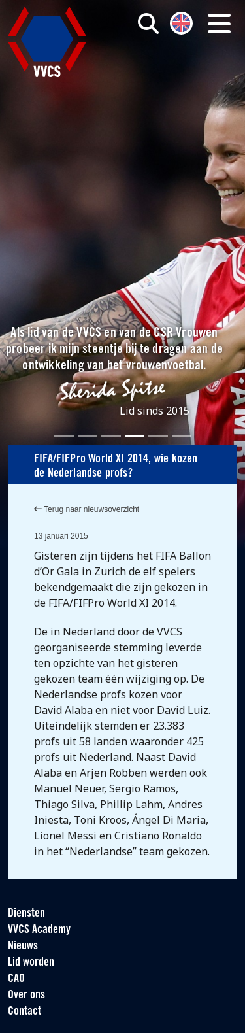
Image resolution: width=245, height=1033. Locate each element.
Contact (24, 1012)
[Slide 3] (111, 436)
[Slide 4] (134, 436)
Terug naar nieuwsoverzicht (86, 509)
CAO (16, 979)
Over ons (26, 995)
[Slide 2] (87, 436)
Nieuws (23, 946)
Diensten (26, 913)
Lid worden (31, 963)
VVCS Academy (39, 930)
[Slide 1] (64, 436)
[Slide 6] (181, 436)
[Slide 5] (158, 436)
